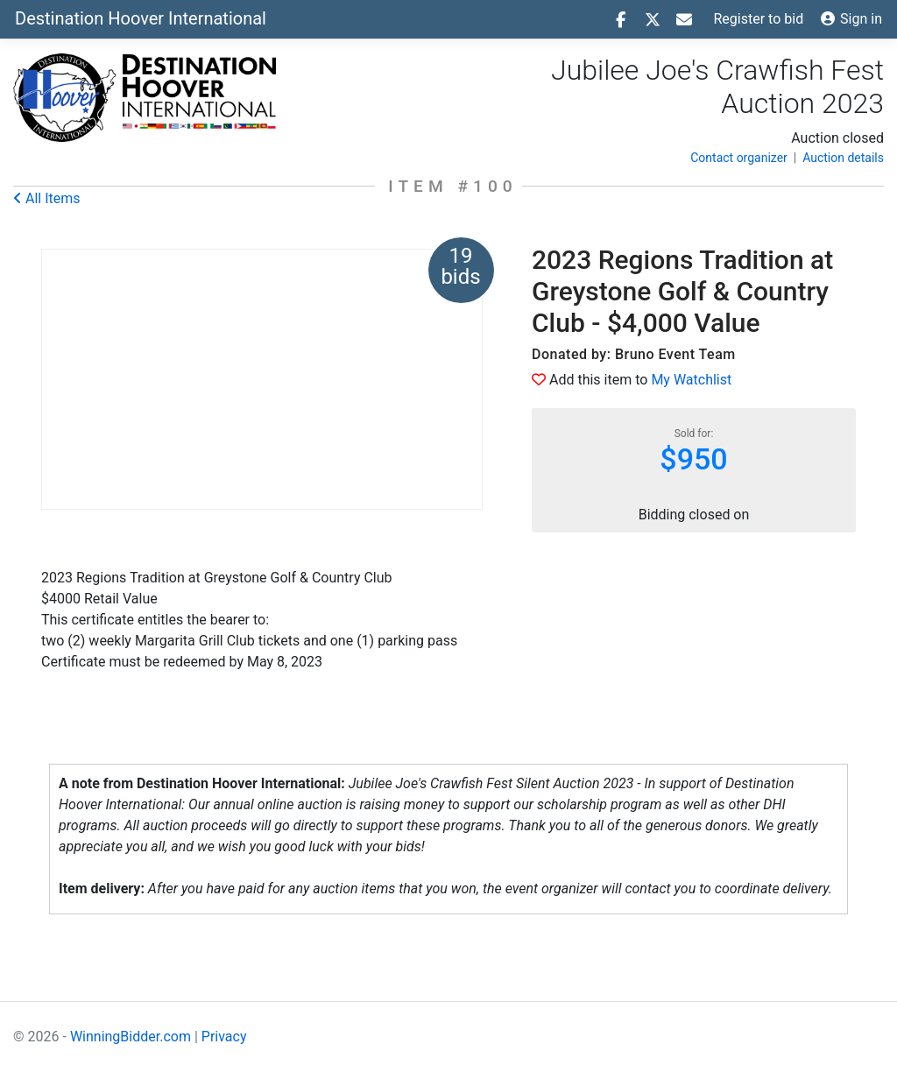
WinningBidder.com (130, 1036)
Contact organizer (739, 158)
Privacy (224, 1036)
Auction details (843, 158)
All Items (47, 198)
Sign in (851, 19)
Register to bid (759, 19)
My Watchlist (691, 379)
